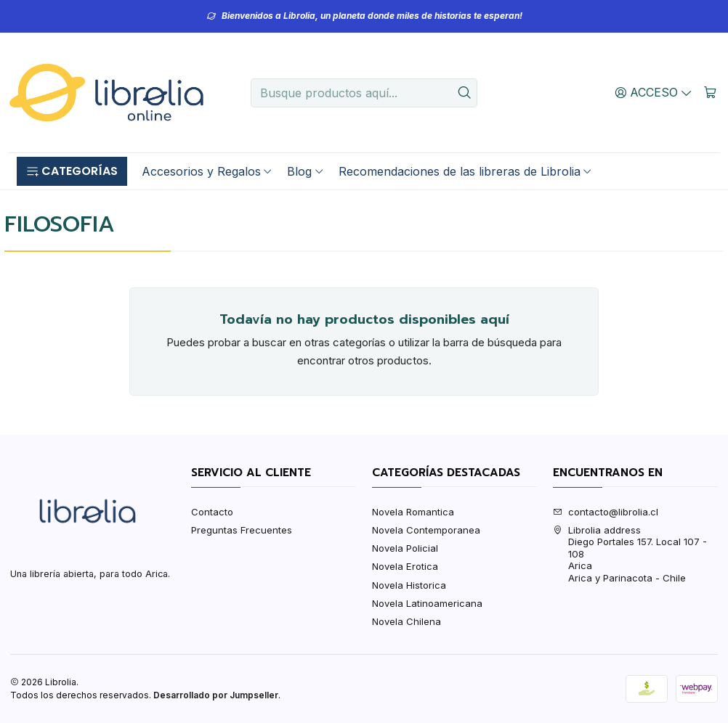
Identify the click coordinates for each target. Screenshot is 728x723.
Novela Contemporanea (426, 530)
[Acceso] (654, 92)
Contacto (212, 512)
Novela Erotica (405, 566)
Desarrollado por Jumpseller (215, 695)
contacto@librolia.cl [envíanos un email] (605, 512)
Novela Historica (409, 585)
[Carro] (710, 92)
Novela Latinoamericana (427, 603)
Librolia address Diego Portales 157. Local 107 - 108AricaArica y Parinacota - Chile (630, 554)
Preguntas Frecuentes (241, 530)
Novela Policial (405, 548)
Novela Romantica (413, 512)
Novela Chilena (406, 621)
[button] (72, 171)
